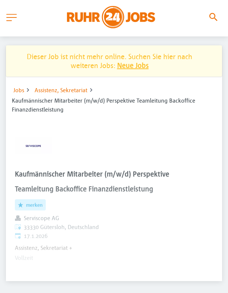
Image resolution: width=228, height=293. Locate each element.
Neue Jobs (133, 65)
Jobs (18, 90)
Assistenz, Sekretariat (61, 90)
